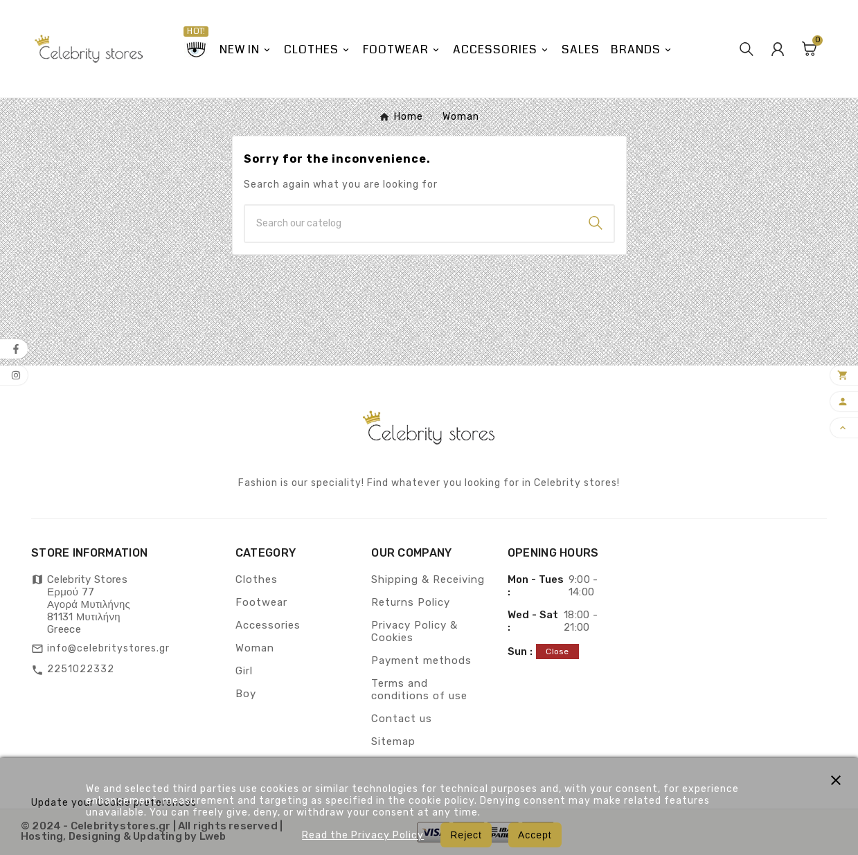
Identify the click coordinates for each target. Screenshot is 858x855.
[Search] (411, 224)
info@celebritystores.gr (108, 648)
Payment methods (421, 660)
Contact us (401, 718)
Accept (535, 834)
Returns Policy (410, 602)
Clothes (256, 579)
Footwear (261, 602)
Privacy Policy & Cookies (414, 631)
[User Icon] (778, 49)
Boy (245, 693)
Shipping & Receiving (428, 579)
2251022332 (80, 669)
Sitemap (393, 741)
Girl (244, 671)
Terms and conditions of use (419, 689)
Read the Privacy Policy (363, 835)
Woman (254, 648)
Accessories (268, 625)
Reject (466, 834)
